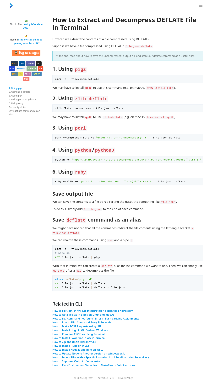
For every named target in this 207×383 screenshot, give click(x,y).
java (14, 73)
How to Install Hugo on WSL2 (70, 346)
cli (38, 63)
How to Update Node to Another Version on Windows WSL (88, 353)
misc (27, 73)
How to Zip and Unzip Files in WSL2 (74, 342)
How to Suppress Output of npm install (76, 361)
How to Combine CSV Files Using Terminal (78, 334)
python (36, 73)
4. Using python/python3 (22, 99)
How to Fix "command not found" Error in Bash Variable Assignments (95, 318)
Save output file (17, 107)
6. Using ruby (16, 103)
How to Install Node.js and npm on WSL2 (77, 349)
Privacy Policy (125, 377)
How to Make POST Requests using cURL (77, 326)
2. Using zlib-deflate (19, 91)
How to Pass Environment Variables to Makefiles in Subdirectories (93, 365)
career (30, 63)
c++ (22, 63)
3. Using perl (15, 95)
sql (26, 78)
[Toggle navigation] (200, 5)
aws (14, 63)
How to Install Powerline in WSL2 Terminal (78, 338)
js (21, 73)
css (12, 68)
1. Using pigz (16, 88)
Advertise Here (106, 377)
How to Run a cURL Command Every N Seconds (81, 322)
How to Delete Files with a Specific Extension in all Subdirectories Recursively (100, 357)
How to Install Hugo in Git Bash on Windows (80, 330)
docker (21, 68)
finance (32, 68)
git (40, 68)
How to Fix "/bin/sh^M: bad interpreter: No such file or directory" (93, 311)
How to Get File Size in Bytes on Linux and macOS (83, 314)
